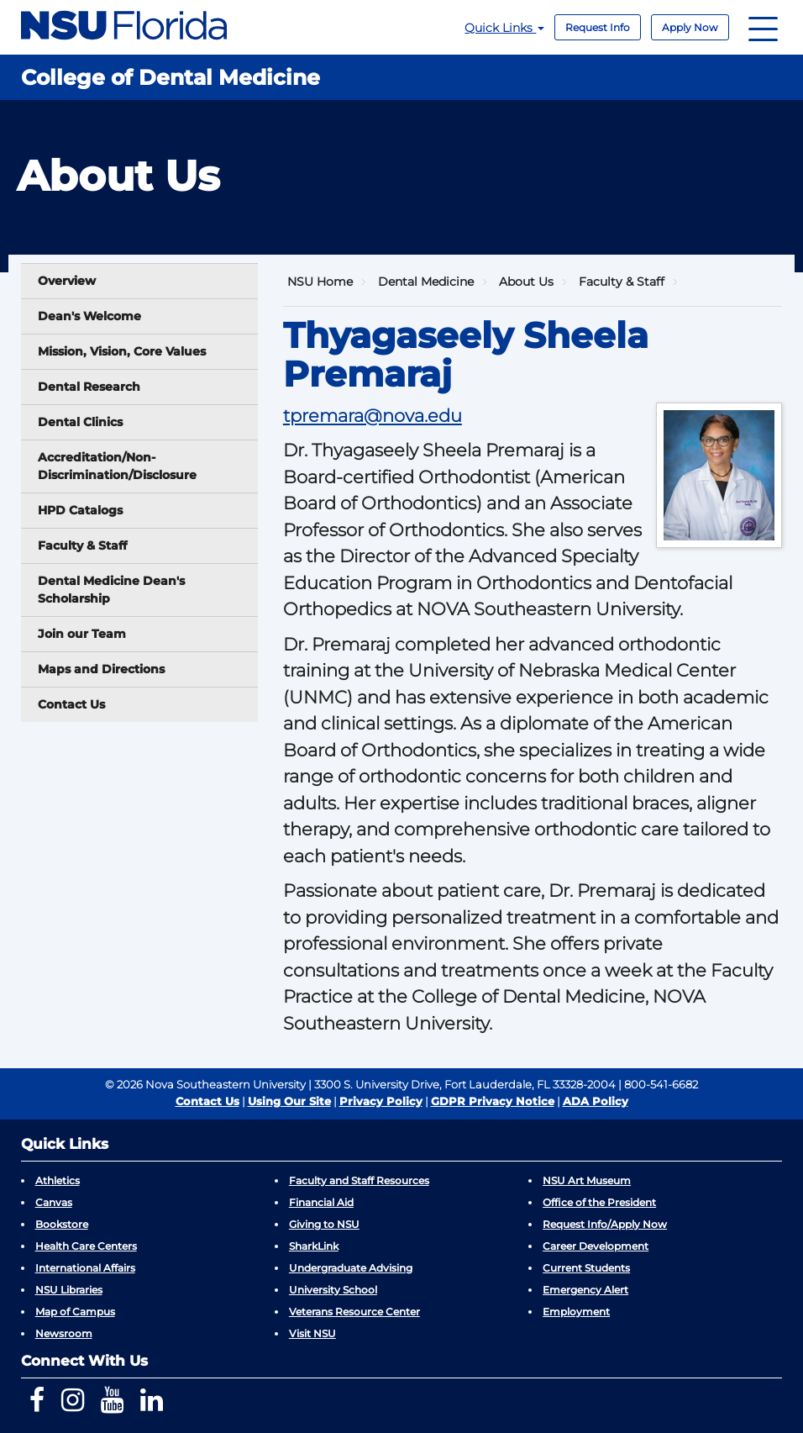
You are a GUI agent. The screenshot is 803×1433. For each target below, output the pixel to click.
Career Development (595, 1246)
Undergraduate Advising (350, 1268)
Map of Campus (75, 1311)
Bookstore (61, 1224)
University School (333, 1289)
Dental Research (89, 386)
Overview (67, 280)
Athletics (57, 1180)
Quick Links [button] (504, 27)
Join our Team (82, 633)
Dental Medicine (426, 281)
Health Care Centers (86, 1246)
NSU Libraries (68, 1289)
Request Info (597, 27)
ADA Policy (595, 1101)
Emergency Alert (585, 1289)
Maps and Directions (101, 669)
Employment (576, 1311)
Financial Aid (321, 1202)
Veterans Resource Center (354, 1311)
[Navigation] (763, 27)
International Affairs (85, 1268)
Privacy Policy (380, 1101)
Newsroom (63, 1333)
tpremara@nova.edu (372, 415)
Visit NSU (312, 1333)
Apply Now (690, 27)
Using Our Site (289, 1101)
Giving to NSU (324, 1224)
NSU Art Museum (587, 1180)
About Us (526, 281)
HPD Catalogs (80, 510)
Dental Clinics (80, 421)
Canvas (53, 1202)
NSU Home (320, 281)
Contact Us (71, 704)
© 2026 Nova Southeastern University (205, 1084)
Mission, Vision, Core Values (122, 351)
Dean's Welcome (89, 316)
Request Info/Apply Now (605, 1224)
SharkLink (314, 1246)
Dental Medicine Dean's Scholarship (111, 589)
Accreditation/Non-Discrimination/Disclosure (117, 466)
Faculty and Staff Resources (359, 1180)
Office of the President (599, 1202)
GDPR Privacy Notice (492, 1101)
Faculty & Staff (82, 545)
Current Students (586, 1268)
